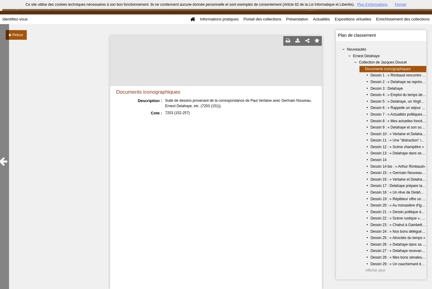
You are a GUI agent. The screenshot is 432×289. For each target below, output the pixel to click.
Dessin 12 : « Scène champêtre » (397, 147)
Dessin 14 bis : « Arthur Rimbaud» (398, 166)
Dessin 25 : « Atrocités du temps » (398, 238)
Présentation (297, 19)
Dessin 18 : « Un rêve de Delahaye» (400, 192)
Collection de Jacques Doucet (383, 62)
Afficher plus (375, 270)
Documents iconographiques (388, 69)
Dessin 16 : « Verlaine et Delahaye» (399, 179)
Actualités (321, 19)
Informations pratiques (219, 19)
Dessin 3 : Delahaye (387, 88)
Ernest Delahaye (366, 56)
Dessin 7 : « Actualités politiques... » (399, 114)
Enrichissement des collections (403, 19)
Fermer (401, 4)
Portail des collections (262, 19)
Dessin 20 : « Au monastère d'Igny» (399, 205)
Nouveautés (356, 49)
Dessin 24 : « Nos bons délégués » (399, 231)
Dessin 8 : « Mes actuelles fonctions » (401, 121)
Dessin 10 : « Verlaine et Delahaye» (399, 134)
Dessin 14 (379, 160)
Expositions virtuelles (353, 19)
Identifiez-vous (15, 19)
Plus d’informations (372, 4)
